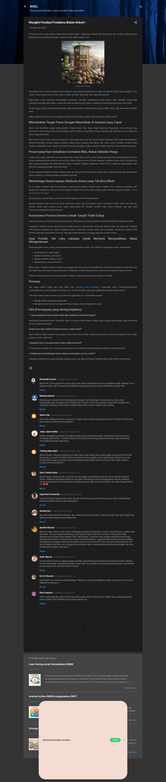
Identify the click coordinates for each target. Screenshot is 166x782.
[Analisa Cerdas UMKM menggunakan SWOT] (35, 717)
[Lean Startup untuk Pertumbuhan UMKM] (35, 685)
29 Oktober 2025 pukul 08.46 (64, 593)
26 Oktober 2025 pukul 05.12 (69, 473)
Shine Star (45, 415)
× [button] (124, 740)
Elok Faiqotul (46, 592)
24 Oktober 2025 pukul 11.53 (69, 451)
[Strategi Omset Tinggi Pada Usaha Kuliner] (35, 749)
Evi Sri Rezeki (46, 576)
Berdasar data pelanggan (88, 287)
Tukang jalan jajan (48, 451)
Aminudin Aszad (48, 379)
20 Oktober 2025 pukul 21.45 (67, 379)
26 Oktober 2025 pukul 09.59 (71, 494)
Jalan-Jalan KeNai (48, 431)
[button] (135, 23)
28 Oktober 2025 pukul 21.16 (65, 576)
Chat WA (115, 740)
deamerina (45, 511)
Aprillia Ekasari (47, 527)
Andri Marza (46, 557)
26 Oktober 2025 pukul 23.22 (66, 528)
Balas (42, 390)
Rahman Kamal (47, 396)
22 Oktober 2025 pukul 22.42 (69, 432)
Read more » (130, 688)
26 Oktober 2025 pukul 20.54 (62, 511)
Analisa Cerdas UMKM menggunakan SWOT (53, 696)
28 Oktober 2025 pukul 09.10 (63, 557)
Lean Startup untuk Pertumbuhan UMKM (51, 664)
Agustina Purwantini (50, 494)
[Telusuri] (140, 7)
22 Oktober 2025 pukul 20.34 (66, 396)
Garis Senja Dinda (48, 472)
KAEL (34, 6)
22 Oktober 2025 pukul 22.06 (61, 415)
